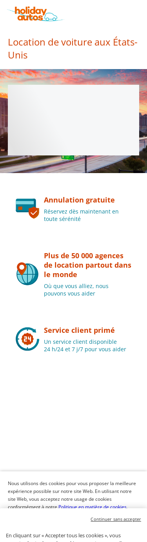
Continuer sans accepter (116, 530)
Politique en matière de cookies (92, 507)
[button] (140, 14)
